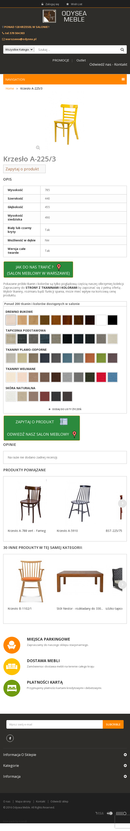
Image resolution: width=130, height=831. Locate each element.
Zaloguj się (50, 4)
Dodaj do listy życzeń (66, 409)
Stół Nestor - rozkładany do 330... (80, 608)
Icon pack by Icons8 (15, 821)
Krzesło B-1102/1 (20, 608)
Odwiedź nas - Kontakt (108, 64)
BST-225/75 (114, 531)
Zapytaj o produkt (24, 168)
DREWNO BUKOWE (20, 312)
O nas (6, 801)
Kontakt (40, 801)
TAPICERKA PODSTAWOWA (26, 330)
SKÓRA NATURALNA (20, 388)
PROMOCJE (60, 60)
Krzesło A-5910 (67, 531)
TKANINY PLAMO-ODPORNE (26, 350)
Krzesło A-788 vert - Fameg (27, 531)
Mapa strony (23, 801)
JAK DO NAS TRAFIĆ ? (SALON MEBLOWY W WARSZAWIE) (38, 270)
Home (10, 88)
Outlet (81, 60)
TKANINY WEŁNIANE (21, 369)
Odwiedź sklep (59, 801)
